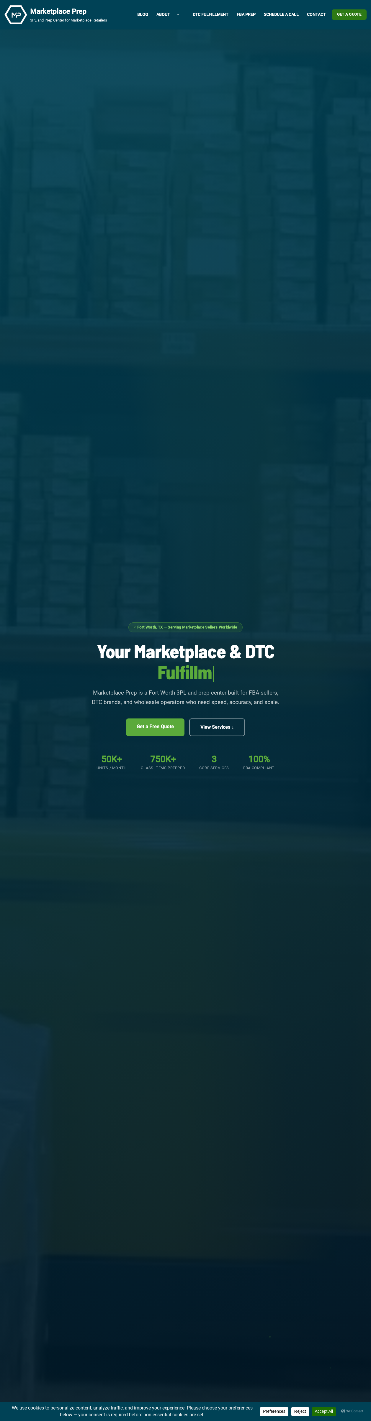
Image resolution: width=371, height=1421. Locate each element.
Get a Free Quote (155, 726)
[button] (177, 14)
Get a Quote (349, 14)
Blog (142, 14)
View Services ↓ (217, 727)
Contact (316, 14)
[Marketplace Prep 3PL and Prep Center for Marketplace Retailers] (55, 14)
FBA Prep (246, 14)
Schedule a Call (281, 14)
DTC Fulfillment (210, 14)
